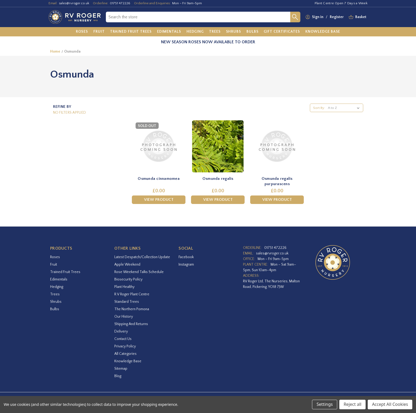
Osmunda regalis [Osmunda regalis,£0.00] (217, 178)
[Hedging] (195, 32)
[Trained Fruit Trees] (130, 32)
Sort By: (319, 108)
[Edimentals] (169, 32)
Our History (123, 316)
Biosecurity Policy (128, 279)
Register (337, 17)
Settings (325, 404)
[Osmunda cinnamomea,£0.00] (159, 146)
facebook (186, 257)
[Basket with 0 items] (360, 17)
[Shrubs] (233, 32)
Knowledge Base (127, 361)
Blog (117, 376)
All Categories (125, 354)
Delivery (121, 331)
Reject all (352, 404)
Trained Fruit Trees (65, 272)
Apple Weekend (127, 264)
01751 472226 (120, 3)
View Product (159, 199)
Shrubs (56, 302)
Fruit (53, 264)
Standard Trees (126, 302)
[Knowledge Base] (323, 32)
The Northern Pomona (131, 309)
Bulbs (54, 309)
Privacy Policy (125, 346)
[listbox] (344, 108)
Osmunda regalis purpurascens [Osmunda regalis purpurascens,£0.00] (277, 181)
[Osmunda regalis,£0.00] (218, 146)
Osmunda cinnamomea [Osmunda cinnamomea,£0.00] (159, 178)
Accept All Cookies (390, 404)
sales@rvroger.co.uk (74, 3)
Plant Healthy (124, 287)
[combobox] (198, 17)
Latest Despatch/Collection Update (142, 257)
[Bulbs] (252, 32)
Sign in (317, 17)
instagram (186, 264)
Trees (55, 294)
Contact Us (123, 339)
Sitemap (120, 369)
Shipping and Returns (131, 324)
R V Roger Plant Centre (131, 294)
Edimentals (58, 279)
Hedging (56, 287)
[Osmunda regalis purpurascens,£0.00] (277, 146)
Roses (55, 257)
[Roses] (82, 32)
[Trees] (214, 32)
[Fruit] (99, 32)
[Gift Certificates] (281, 32)
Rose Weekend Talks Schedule (139, 272)
